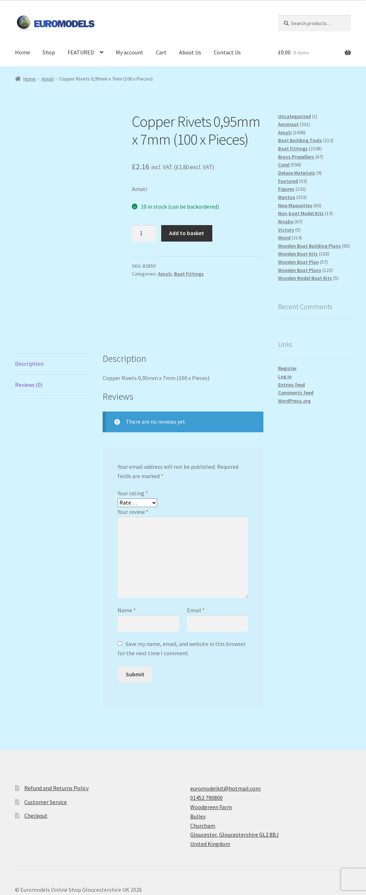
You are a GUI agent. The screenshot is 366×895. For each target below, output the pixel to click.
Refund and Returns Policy (56, 742)
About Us (190, 52)
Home (22, 52)
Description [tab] (29, 318)
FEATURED (81, 52)
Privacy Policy (32, 853)
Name (127, 565)
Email (196, 565)
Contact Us (227, 52)
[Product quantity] (144, 233)
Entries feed (291, 384)
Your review (133, 466)
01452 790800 (206, 752)
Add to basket (186, 233)
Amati (47, 79)
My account (129, 52)
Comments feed (295, 392)
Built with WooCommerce (85, 853)
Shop (49, 52)
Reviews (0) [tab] (29, 339)
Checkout (36, 770)
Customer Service (45, 756)
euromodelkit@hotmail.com (225, 743)
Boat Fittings (189, 274)
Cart (161, 52)
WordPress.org (294, 401)
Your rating (133, 448)
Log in (285, 376)
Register (287, 368)
